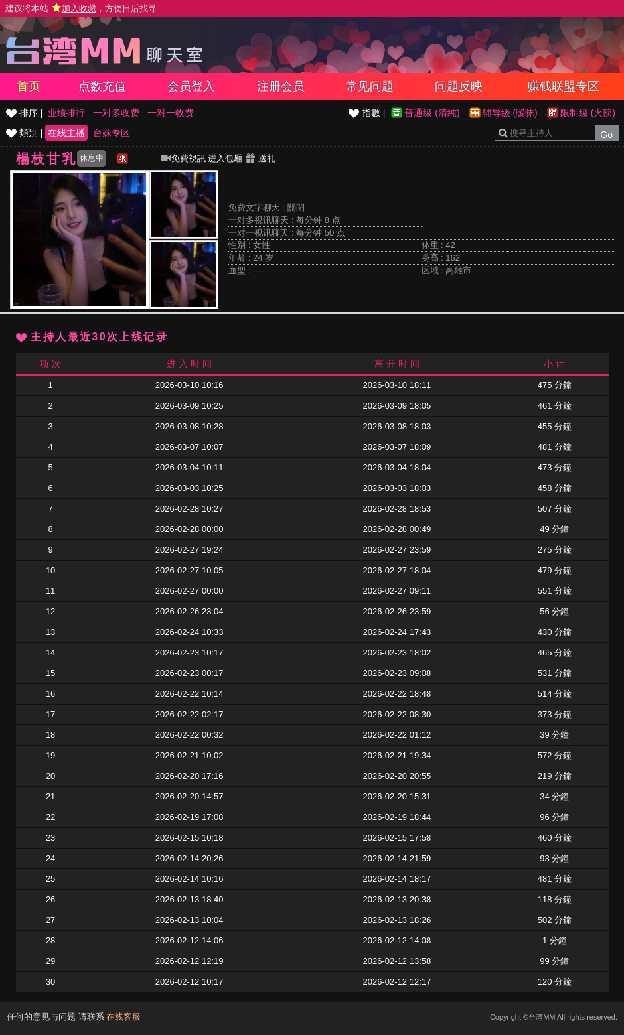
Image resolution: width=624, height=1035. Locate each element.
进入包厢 (225, 158)
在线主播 (66, 132)
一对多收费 (116, 112)
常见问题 (370, 86)
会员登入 (191, 86)
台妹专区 (111, 132)
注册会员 (281, 86)
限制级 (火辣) (587, 112)
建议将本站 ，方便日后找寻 (81, 8)
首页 (28, 86)
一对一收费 (170, 112)
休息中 (92, 158)
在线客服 (123, 1017)
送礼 (260, 158)
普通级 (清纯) (431, 112)
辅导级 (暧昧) (510, 112)
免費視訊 (183, 158)
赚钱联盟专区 (563, 86)
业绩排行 (66, 112)
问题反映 (459, 86)
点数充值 (102, 86)
